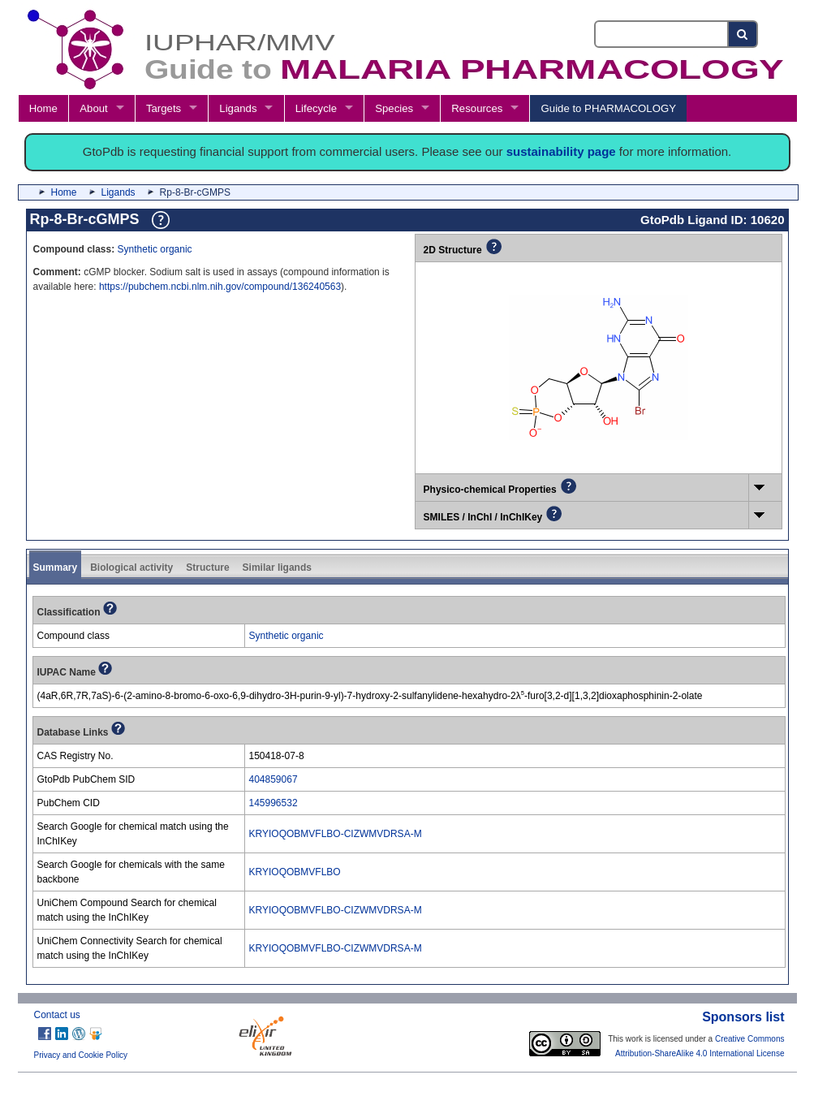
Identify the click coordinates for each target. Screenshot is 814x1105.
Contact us (57, 1015)
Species (394, 108)
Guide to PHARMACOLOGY (608, 108)
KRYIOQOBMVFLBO (295, 872)
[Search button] (743, 34)
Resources (476, 108)
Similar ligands (277, 567)
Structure (207, 567)
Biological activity (131, 567)
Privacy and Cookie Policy (81, 1055)
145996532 (273, 803)
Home (43, 108)
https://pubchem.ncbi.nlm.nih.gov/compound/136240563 (220, 286)
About (93, 108)
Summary (55, 567)
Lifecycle (316, 108)
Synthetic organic (155, 249)
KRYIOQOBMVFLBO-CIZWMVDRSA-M (335, 834)
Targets (163, 108)
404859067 (273, 779)
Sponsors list (743, 1017)
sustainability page (561, 151)
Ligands (237, 108)
